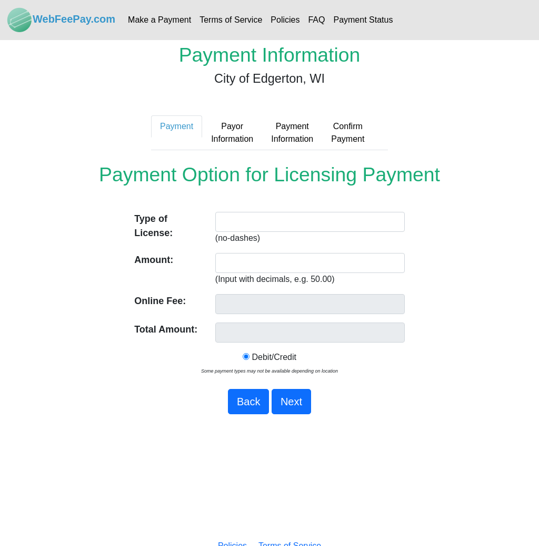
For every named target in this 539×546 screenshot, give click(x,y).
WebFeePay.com (60, 20)
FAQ (316, 19)
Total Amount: (165, 329)
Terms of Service (230, 19)
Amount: (153, 260)
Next (291, 401)
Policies (285, 19)
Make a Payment (159, 19)
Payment (176, 126)
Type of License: (153, 225)
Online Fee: (160, 301)
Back (248, 401)
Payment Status (363, 19)
